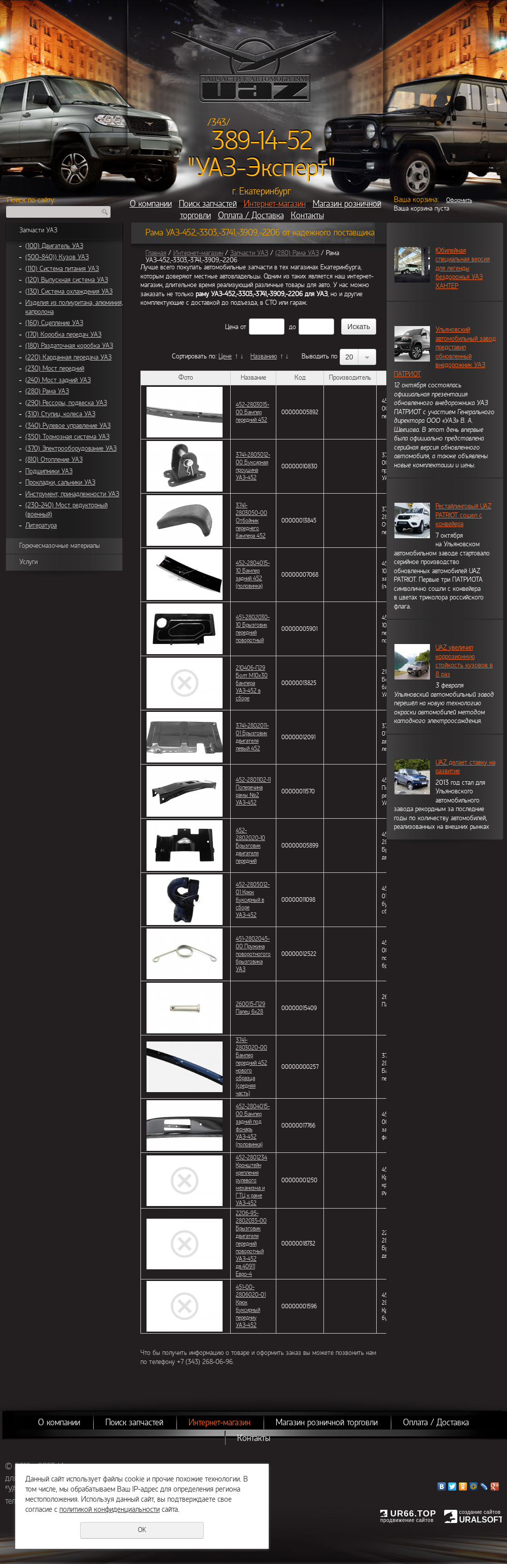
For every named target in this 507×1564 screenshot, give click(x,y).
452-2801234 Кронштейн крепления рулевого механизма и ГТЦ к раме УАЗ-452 (251, 1180)
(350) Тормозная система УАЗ (67, 437)
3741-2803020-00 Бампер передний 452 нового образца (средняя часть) (251, 1066)
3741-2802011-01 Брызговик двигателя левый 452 (252, 737)
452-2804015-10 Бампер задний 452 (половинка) (253, 574)
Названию (263, 356)
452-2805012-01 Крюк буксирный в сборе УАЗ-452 (253, 899)
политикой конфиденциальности (109, 1509)
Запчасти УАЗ (38, 230)
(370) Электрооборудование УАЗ (71, 449)
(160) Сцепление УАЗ (54, 323)
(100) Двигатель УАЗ (54, 246)
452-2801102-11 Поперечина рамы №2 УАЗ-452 (253, 791)
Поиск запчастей (208, 203)
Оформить (459, 200)
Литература (41, 526)
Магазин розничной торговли (327, 1422)
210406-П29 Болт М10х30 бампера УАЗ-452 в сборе (252, 683)
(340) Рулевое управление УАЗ (68, 426)
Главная (156, 253)
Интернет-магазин (275, 203)
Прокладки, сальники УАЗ (60, 482)
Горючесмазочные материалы (59, 546)
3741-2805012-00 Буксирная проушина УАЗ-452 (253, 466)
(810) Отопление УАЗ (54, 460)
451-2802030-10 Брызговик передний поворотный (253, 629)
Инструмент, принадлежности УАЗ (72, 494)
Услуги (28, 562)
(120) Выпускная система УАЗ (66, 280)
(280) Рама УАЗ (47, 391)
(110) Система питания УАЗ (62, 269)
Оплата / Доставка (251, 215)
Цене (225, 356)
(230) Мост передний (54, 369)
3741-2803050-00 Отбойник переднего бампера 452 (251, 520)
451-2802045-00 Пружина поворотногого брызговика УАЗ (253, 954)
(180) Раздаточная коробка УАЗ (69, 346)
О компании (151, 203)
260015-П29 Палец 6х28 (250, 1007)
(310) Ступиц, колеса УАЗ (60, 414)
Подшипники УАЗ (49, 471)
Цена (231, 327)
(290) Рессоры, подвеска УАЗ (66, 403)
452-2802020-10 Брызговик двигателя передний (250, 845)
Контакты (307, 215)
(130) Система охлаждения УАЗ (69, 292)
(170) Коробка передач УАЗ (63, 335)
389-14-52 (261, 141)
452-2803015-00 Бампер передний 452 (252, 412)
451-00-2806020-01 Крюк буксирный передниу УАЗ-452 (251, 1306)
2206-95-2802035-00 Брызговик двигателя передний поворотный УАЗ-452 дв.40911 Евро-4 (251, 1243)
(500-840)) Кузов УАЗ (57, 257)
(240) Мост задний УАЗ (58, 380)
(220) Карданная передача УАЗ (68, 357)
